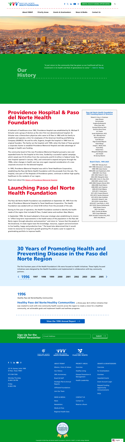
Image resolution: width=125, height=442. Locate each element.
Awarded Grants (103, 378)
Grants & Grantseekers (62, 12)
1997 (35, 276)
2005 (101, 276)
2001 (68, 276)
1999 (51, 276)
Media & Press (59, 408)
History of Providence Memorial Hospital (41, 180)
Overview (79, 367)
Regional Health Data (61, 412)
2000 (60, 276)
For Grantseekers (103, 371)
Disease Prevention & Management (83, 376)
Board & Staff (59, 378)
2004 (93, 276)
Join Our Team (59, 391)
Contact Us (96, 12)
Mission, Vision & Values (62, 367)
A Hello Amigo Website (82, 440)
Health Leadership (82, 380)
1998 (43, 276)
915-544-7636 (12, 374)
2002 (76, 276)
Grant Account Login (104, 382)
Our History (58, 371)
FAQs (99, 394)
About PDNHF (59, 364)
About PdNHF (27, 12)
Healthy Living (81, 371)
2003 (84, 276)
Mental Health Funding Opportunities (96, 4)
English (116, 440)
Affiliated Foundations (62, 388)
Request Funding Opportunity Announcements (103, 387)
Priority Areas (43, 12)
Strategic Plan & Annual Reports (62, 383)
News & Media (81, 12)
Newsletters (58, 404)
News (56, 401)
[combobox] (117, 440)
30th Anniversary (60, 374)
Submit (99, 336)
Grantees (100, 374)
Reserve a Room (81, 404)
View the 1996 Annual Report (61, 321)
